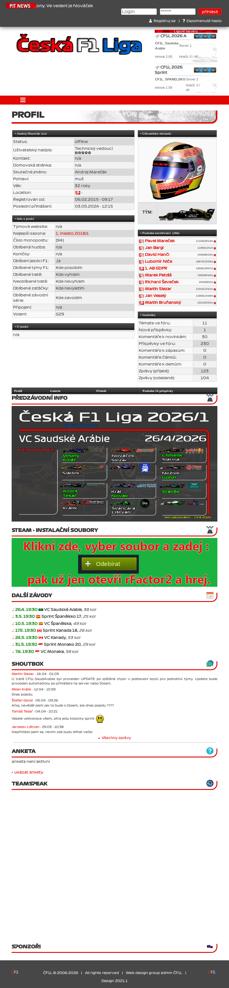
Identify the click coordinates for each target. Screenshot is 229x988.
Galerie (55, 391)
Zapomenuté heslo (202, 21)
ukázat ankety (28, 772)
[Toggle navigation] (23, 100)
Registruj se (162, 21)
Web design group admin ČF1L (154, 973)
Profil (18, 391)
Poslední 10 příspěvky (158, 391)
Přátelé (101, 391)
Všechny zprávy (114, 738)
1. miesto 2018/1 (72, 233)
